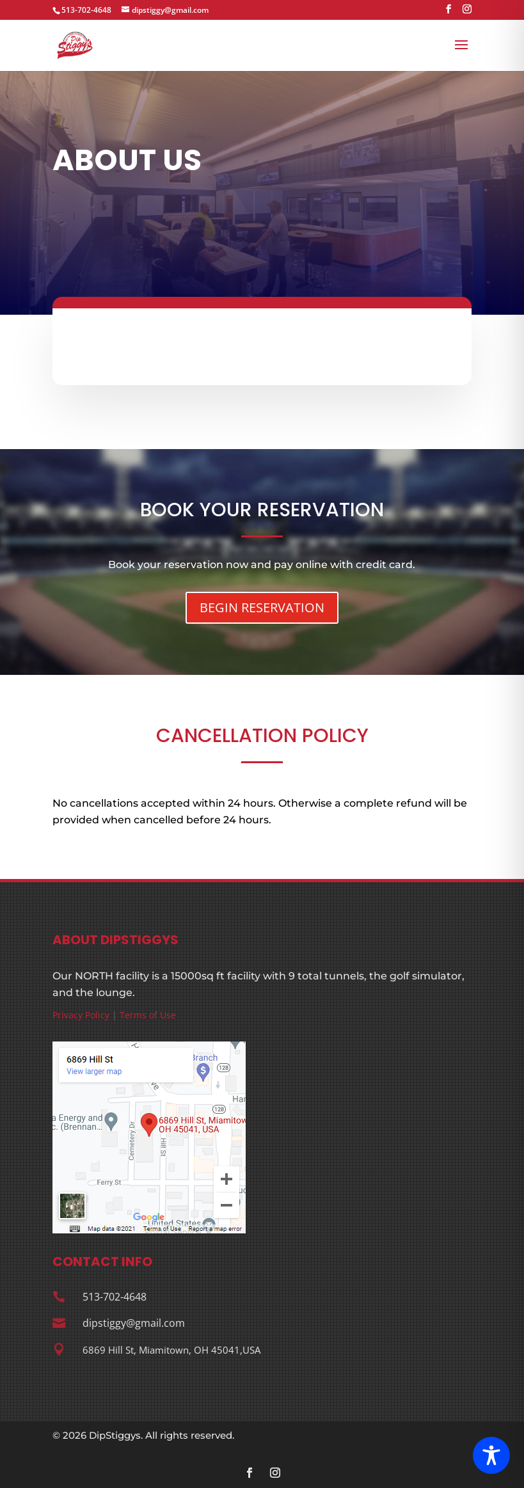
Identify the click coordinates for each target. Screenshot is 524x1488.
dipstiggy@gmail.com (134, 1323)
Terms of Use (148, 1015)
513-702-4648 (86, 9)
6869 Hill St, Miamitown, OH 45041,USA (171, 1349)
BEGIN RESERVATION (262, 607)
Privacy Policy (80, 1015)
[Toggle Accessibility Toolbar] (491, 1455)
